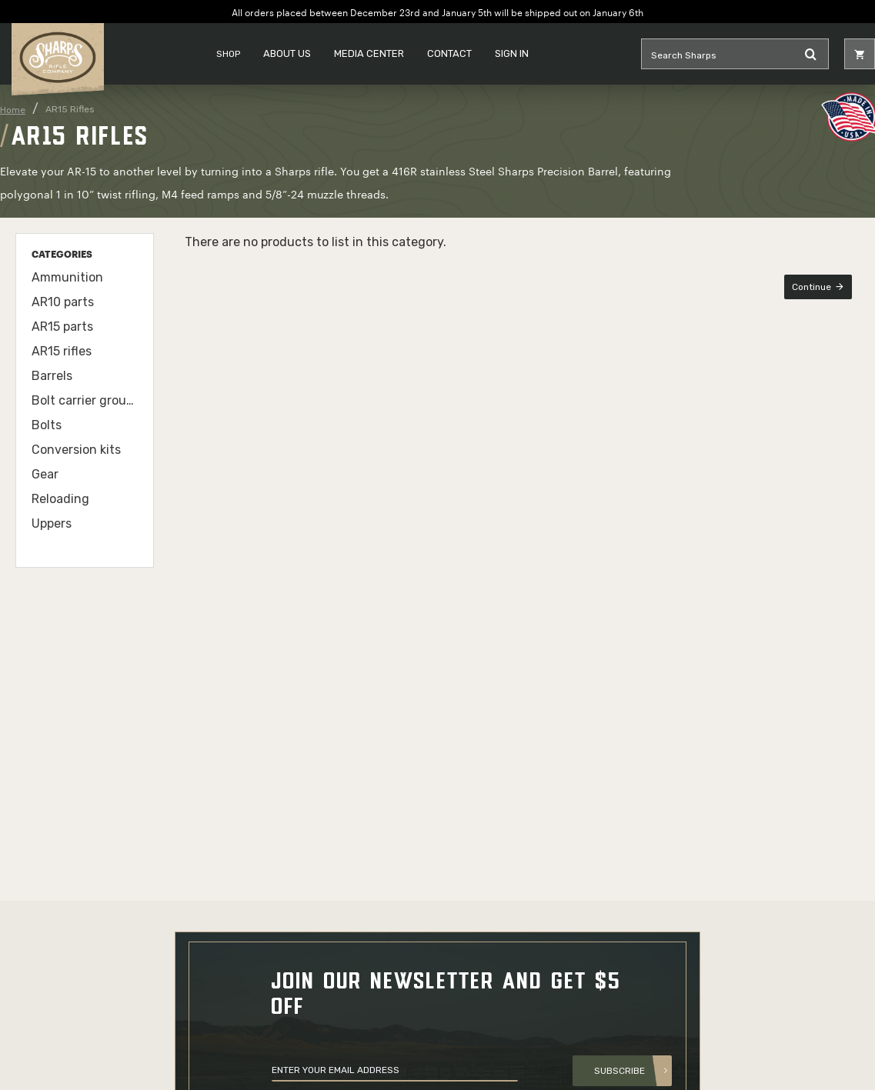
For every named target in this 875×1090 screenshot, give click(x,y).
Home (12, 110)
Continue (811, 287)
